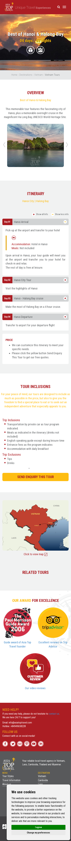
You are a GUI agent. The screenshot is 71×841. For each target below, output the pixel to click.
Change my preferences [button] (38, 832)
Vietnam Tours (52, 74)
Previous (4, 146)
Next (67, 146)
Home (14, 74)
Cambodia (43, 780)
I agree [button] (38, 827)
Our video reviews (35, 688)
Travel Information (11, 780)
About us (6, 784)
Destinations (25, 74)
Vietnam (38, 74)
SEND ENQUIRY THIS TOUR (35, 477)
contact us (54, 713)
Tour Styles (8, 776)
